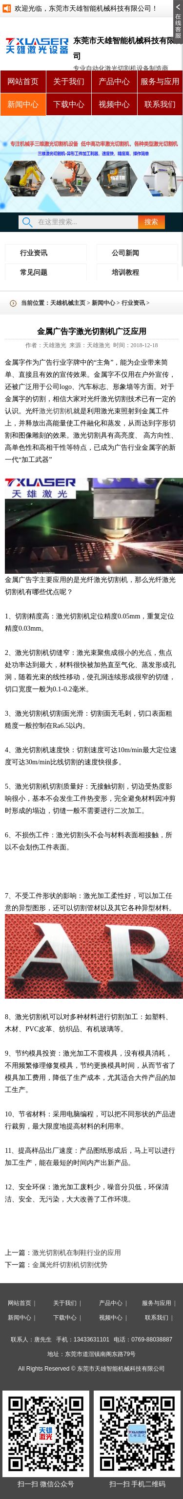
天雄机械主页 (67, 303)
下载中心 (68, 104)
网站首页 (23, 81)
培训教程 (125, 272)
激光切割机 (56, 411)
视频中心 (114, 104)
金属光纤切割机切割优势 (71, 1265)
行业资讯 (33, 253)
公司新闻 (125, 253)
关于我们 (68, 81)
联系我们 (160, 104)
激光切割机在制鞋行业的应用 (76, 1252)
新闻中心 (23, 104)
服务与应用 (160, 81)
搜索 (151, 222)
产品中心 (114, 81)
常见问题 (33, 272)
